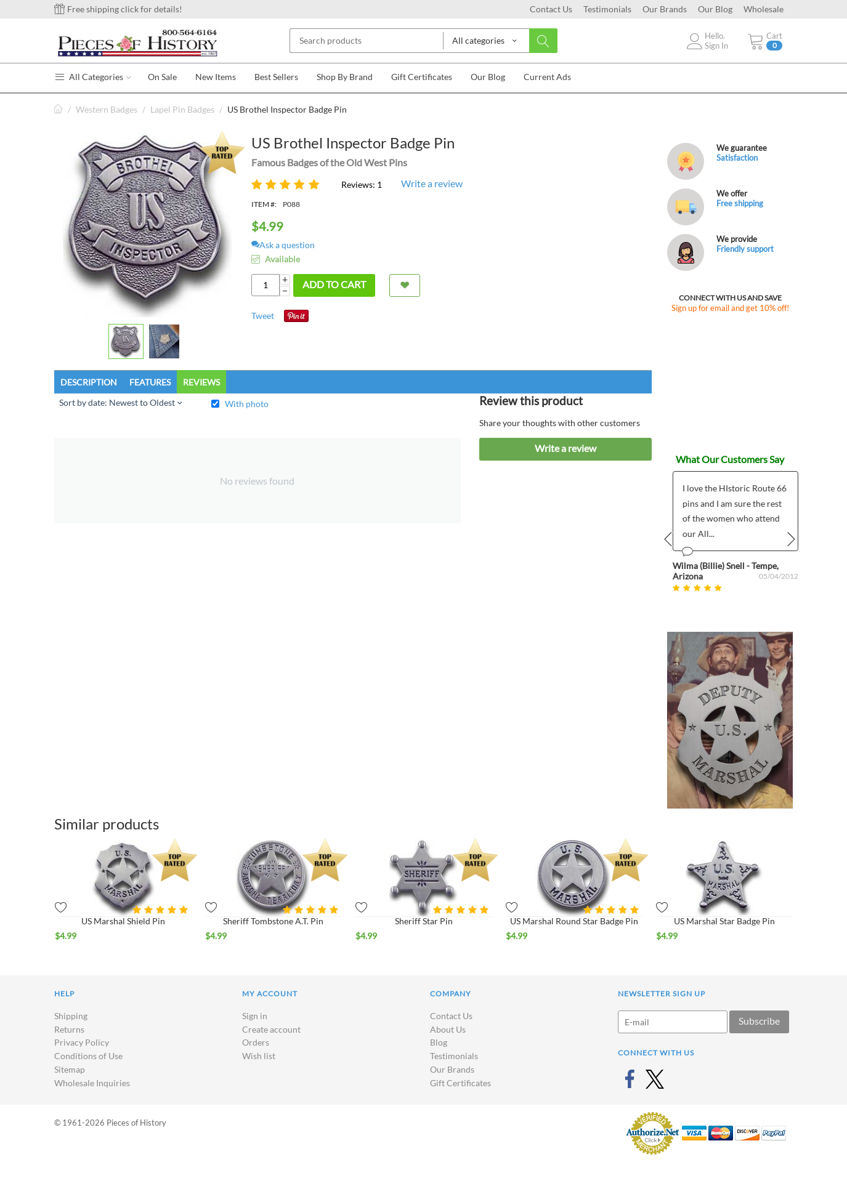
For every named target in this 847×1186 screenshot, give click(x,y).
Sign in (254, 1016)
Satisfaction (737, 158)
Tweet (262, 315)
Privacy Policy (81, 1042)
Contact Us (551, 9)
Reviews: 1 (361, 184)
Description (88, 382)
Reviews (201, 382)
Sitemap (69, 1069)
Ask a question (283, 245)
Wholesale (764, 9)
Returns (69, 1029)
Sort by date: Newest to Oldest (120, 402)
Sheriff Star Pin (424, 921)
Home (59, 109)
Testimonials (607, 9)
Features (150, 382)
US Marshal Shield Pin (123, 921)
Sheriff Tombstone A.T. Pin (273, 921)
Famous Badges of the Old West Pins (329, 162)
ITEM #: (264, 204)
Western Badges (106, 109)
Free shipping (739, 203)
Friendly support (745, 249)
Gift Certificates (460, 1083)
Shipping (70, 1016)
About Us (448, 1029)
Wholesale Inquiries (92, 1083)
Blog (438, 1042)
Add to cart (334, 284)
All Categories (92, 76)
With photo (247, 403)
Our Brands (664, 9)
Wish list (258, 1056)
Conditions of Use (88, 1056)
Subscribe (759, 1021)
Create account (271, 1029)
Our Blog (715, 9)
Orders (255, 1042)
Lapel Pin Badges (182, 109)
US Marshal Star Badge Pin (724, 921)
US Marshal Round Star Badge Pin (574, 921)
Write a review (432, 183)
